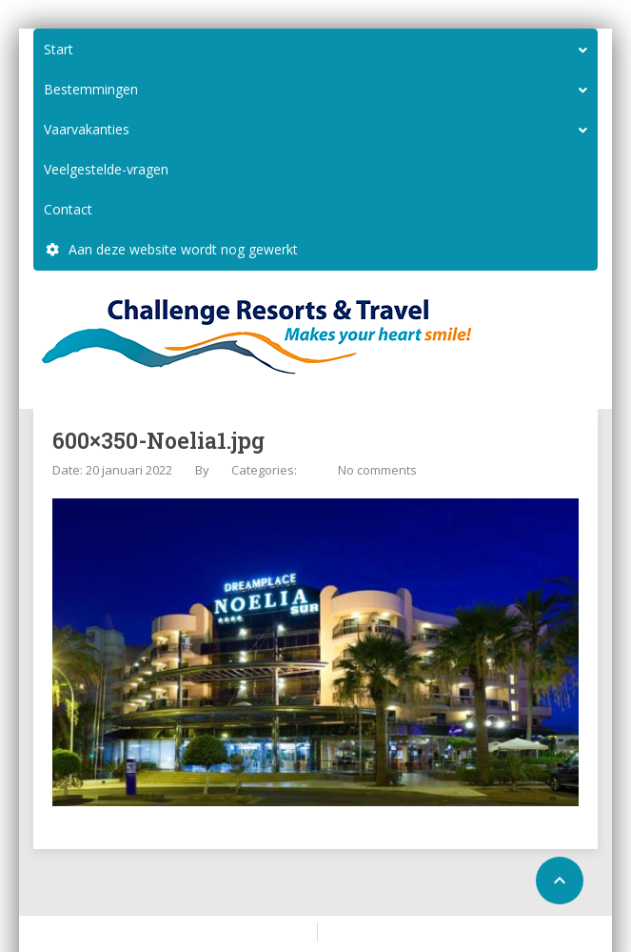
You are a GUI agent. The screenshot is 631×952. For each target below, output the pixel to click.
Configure (357, 931)
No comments (377, 469)
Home (285, 931)
